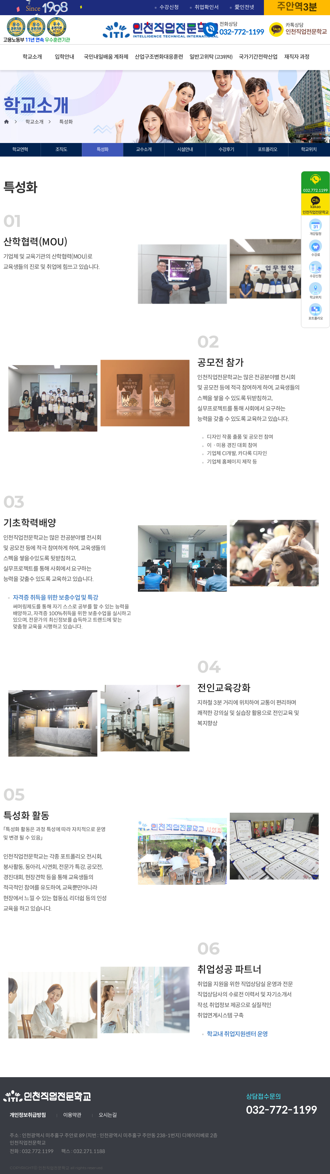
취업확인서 (207, 7)
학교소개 (32, 57)
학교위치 (308, 149)
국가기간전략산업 (258, 57)
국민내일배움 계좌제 (106, 57)
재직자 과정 (296, 57)
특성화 (102, 149)
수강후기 (226, 149)
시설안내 (185, 149)
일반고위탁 (210, 57)
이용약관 (72, 1115)
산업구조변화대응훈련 (159, 57)
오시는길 (108, 1115)
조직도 (61, 149)
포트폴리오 (267, 149)
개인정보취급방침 (28, 1115)
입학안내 (64, 57)
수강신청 (169, 7)
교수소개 (143, 149)
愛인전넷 (244, 7)
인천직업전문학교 (163, 30)
